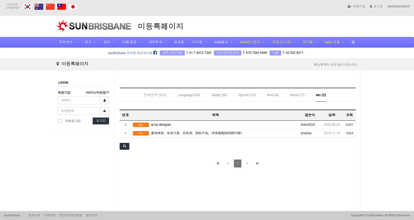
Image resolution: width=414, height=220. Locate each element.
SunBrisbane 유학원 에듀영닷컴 (132, 53)
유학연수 (66, 42)
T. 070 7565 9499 (255, 53)
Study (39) (219, 95)
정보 (106, 42)
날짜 (331, 115)
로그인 (376, 6)
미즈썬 (197, 42)
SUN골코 (221, 42)
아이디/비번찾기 (97, 93)
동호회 (179, 42)
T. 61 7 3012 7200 (198, 53)
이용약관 (49, 215)
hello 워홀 (332, 42)
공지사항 (34, 215)
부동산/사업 (281, 42)
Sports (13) (247, 95)
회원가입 (356, 6)
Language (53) (189, 95)
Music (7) (297, 95)
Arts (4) (273, 95)
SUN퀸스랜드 (250, 42)
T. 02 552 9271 (293, 53)
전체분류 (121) (155, 95)
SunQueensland (398, 6)
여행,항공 (129, 42)
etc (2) (321, 95)
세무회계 (155, 42)
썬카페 (308, 42)
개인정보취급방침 (70, 215)
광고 (88, 42)
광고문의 (92, 215)
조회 (349, 115)
